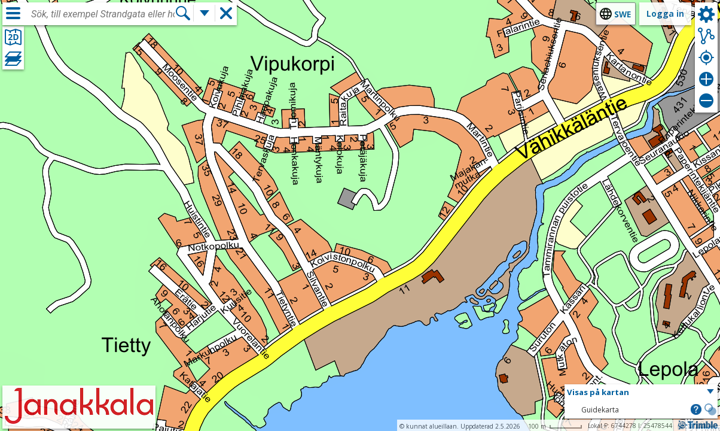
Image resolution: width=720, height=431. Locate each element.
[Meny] (13, 13)
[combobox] (103, 14)
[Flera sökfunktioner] (204, 13)
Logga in (665, 13)
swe (622, 14)
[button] (641, 392)
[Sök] (183, 13)
